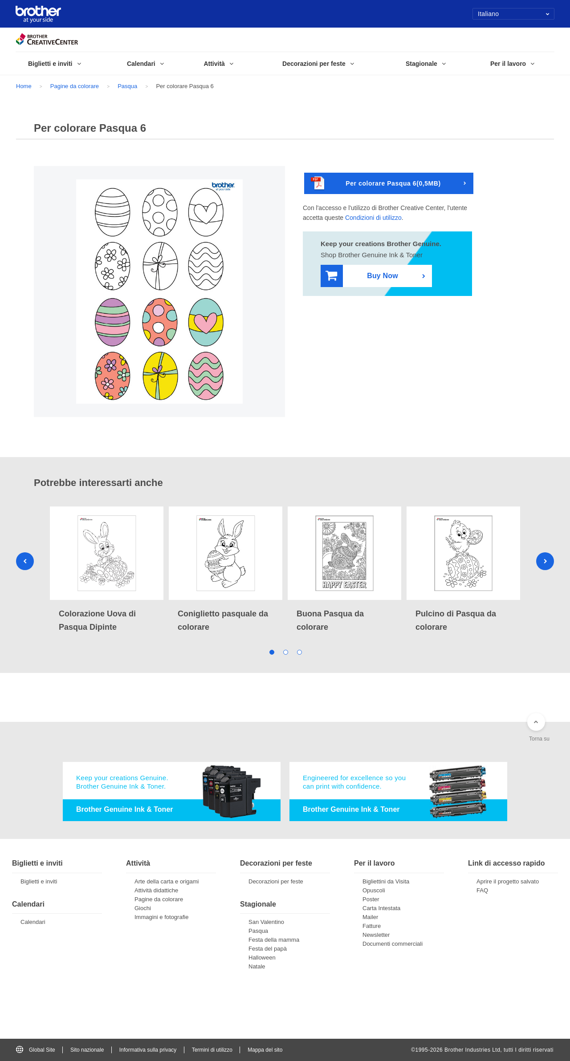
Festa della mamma (273, 939)
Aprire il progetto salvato (507, 881)
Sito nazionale (87, 1050)
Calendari (32, 922)
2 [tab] (285, 651)
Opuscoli (373, 890)
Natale (256, 966)
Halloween (262, 957)
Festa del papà (267, 948)
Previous (25, 561)
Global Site (35, 1050)
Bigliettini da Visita (385, 881)
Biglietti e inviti (38, 881)
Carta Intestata (381, 908)
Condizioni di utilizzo (373, 217)
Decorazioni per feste (275, 881)
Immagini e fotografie (161, 917)
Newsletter (376, 934)
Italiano (514, 13)
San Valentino (266, 922)
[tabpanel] (106, 570)
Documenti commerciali (392, 943)
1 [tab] (271, 651)
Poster (370, 899)
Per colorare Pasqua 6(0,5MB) (376, 183)
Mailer (370, 917)
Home (24, 86)
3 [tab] (299, 651)
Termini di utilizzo (212, 1050)
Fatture (371, 926)
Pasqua (127, 86)
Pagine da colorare (74, 86)
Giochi (142, 908)
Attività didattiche (156, 890)
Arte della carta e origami (166, 881)
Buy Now (362, 276)
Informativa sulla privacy (148, 1050)
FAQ (482, 890)
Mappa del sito (265, 1050)
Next (545, 561)
